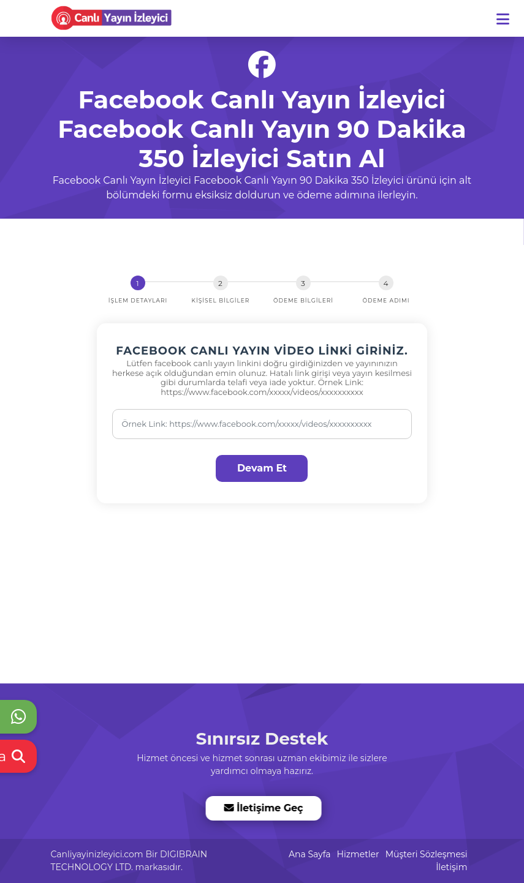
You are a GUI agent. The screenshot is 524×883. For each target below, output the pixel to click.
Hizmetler (358, 854)
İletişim (451, 867)
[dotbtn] (508, 14)
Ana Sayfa (309, 854)
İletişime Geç (262, 808)
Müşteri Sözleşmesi (426, 854)
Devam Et (262, 468)
